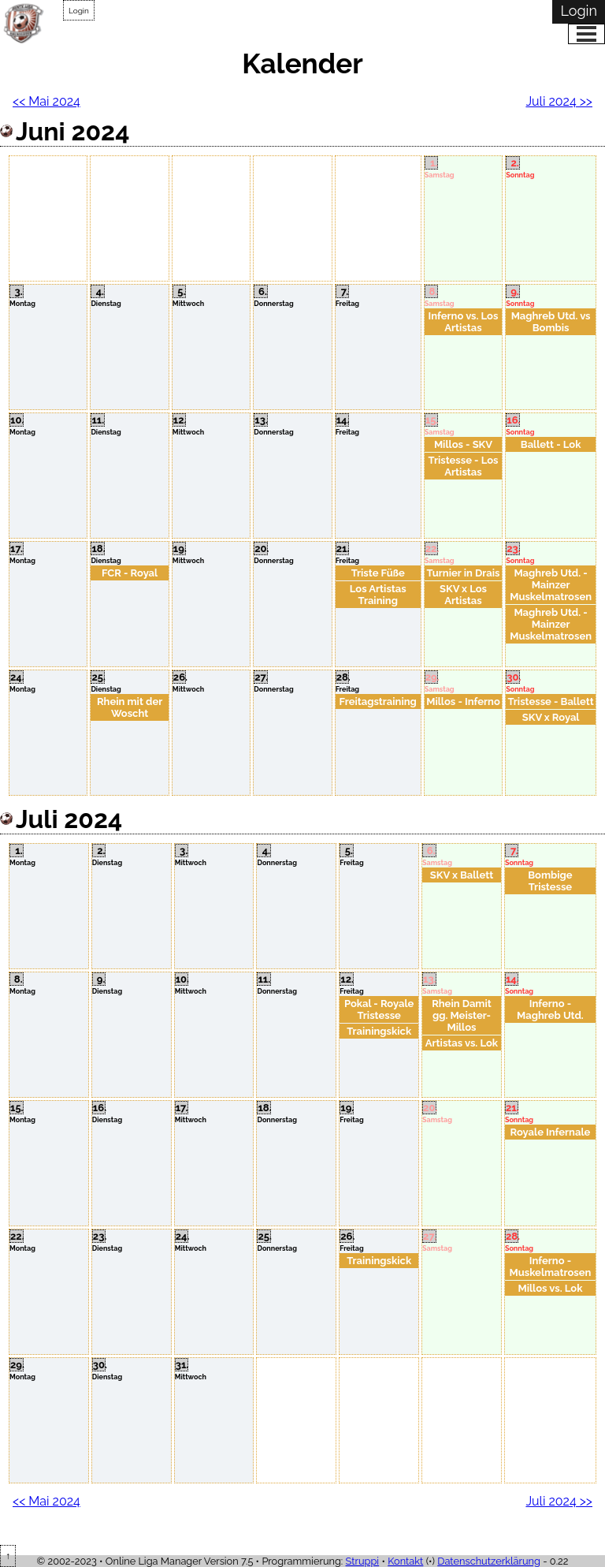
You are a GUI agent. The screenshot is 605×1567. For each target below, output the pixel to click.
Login (79, 10)
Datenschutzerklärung (488, 1561)
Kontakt (405, 1561)
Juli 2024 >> (558, 101)
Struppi (363, 1561)
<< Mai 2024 (46, 101)
